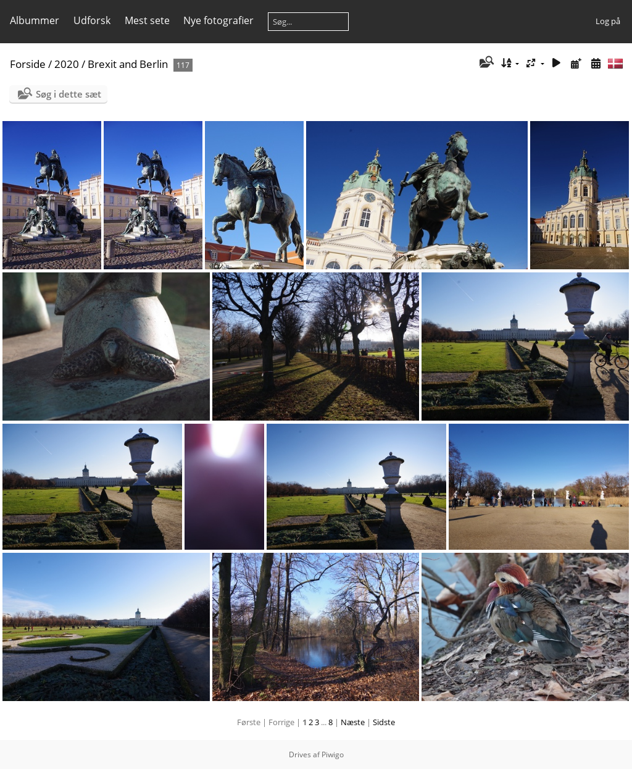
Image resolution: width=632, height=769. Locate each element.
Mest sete (147, 20)
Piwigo (333, 754)
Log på (608, 21)
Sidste (384, 722)
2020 (66, 64)
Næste (353, 722)
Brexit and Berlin (128, 64)
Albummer (34, 20)
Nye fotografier (218, 20)
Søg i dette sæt (68, 94)
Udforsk (91, 20)
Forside (28, 64)
